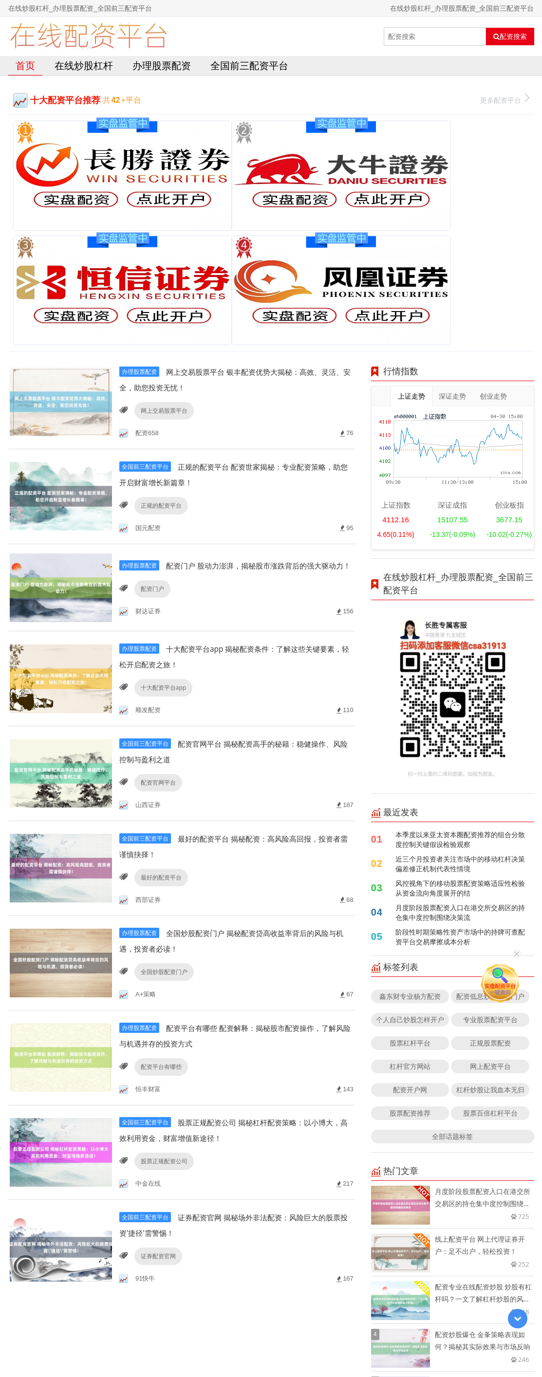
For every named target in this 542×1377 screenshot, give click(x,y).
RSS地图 (347, 1345)
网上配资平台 (490, 907)
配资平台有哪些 (159, 922)
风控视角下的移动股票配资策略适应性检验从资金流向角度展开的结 (460, 728)
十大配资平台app (161, 539)
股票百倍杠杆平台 (490, 953)
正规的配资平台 (159, 347)
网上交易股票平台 (162, 251)
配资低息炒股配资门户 (490, 837)
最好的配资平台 (159, 731)
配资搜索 (510, 36)
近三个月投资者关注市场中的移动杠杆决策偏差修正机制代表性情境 (460, 704)
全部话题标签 (452, 977)
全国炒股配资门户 (162, 827)
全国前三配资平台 (249, 65)
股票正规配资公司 (162, 1018)
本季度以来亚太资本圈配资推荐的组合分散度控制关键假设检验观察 (460, 680)
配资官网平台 (156, 635)
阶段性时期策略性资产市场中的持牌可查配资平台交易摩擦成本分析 (460, 777)
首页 (25, 65)
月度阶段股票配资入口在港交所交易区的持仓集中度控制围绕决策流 (460, 753)
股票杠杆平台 (410, 883)
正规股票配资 (490, 883)
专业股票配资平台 (490, 860)
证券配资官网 (156, 1114)
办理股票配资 (161, 65)
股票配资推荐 (410, 953)
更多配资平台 (504, 99)
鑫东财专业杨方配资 (410, 837)
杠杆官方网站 (410, 907)
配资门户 (150, 443)
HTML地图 (380, 1345)
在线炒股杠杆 (84, 65)
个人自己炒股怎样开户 (410, 860)
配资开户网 (410, 930)
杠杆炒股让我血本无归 (490, 930)
